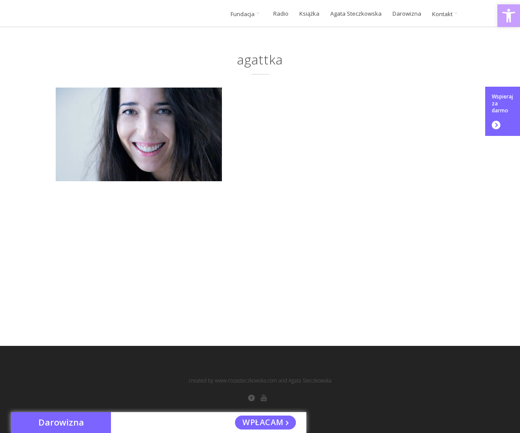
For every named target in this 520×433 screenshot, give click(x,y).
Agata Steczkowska (356, 13)
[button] (508, 15)
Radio (281, 13)
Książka (309, 13)
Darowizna (407, 13)
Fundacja (246, 14)
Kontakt (446, 14)
